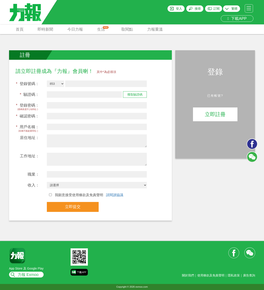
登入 (179, 8)
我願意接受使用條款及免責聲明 (86, 195)
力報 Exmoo (28, 275)
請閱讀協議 (114, 195)
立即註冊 (215, 114)
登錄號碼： (27, 84)
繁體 (234, 8)
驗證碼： (29, 94)
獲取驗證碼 (134, 94)
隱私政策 (234, 275)
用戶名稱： (27, 127)
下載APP (237, 18)
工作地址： (29, 156)
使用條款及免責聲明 (210, 275)
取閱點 (127, 29)
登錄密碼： (27, 105)
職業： (33, 174)
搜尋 (198, 8)
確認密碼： (27, 116)
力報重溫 (155, 29)
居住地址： (29, 138)
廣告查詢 (249, 275)
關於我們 (188, 275)
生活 (103, 29)
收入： (33, 185)
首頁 (20, 29)
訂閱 (216, 8)
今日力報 (75, 29)
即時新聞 (45, 29)
